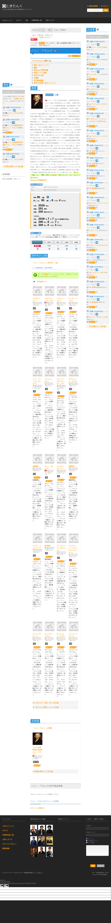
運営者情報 (5, 848)
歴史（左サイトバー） (42, 65)
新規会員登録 (93, 6)
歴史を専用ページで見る (13, 166)
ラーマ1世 (92, 260)
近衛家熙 (35, 466)
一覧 (26, 20)
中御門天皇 (95, 287)
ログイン (106, 6)
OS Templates (103, 874)
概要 (35, 68)
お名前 (97, 827)
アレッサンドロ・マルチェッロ (61, 548)
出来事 (66, 242)
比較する (8, 132)
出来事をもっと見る (97, 326)
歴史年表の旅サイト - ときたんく (33, 872)
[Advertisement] (13, 55)
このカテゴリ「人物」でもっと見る (46, 703)
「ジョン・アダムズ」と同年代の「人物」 (45, 263)
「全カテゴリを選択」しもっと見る (46, 707)
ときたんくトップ (7, 20)
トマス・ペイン (94, 230)
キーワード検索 (76, 56)
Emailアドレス (97, 833)
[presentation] (97, 860)
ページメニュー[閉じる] (41, 61)
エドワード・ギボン (98, 272)
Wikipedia (33, 180)
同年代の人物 (38, 75)
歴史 (58, 242)
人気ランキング (50, 20)
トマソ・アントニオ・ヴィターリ (37, 381)
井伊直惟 (92, 176)
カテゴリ (18, 20)
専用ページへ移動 (40, 73)
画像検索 (42, 180)
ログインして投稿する (37, 808)
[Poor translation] (6, 885)
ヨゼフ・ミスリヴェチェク (97, 245)
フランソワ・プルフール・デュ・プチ (61, 381)
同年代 (49, 242)
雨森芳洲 (71, 466)
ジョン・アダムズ (13, 113)
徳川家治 (94, 302)
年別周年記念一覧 (37, 20)
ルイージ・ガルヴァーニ (97, 317)
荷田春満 (47, 545)
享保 (93, 151)
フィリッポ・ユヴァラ (99, 104)
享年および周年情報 (41, 70)
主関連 (36, 78)
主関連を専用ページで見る (43, 771)
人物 (48, 30)
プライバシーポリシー (9, 844)
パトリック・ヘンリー (99, 136)
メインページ (37, 242)
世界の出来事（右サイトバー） (45, 83)
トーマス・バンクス (95, 59)
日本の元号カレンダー (102, 872)
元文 (93, 163)
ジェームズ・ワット (95, 74)
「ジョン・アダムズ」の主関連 (42, 728)
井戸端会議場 (38, 80)
